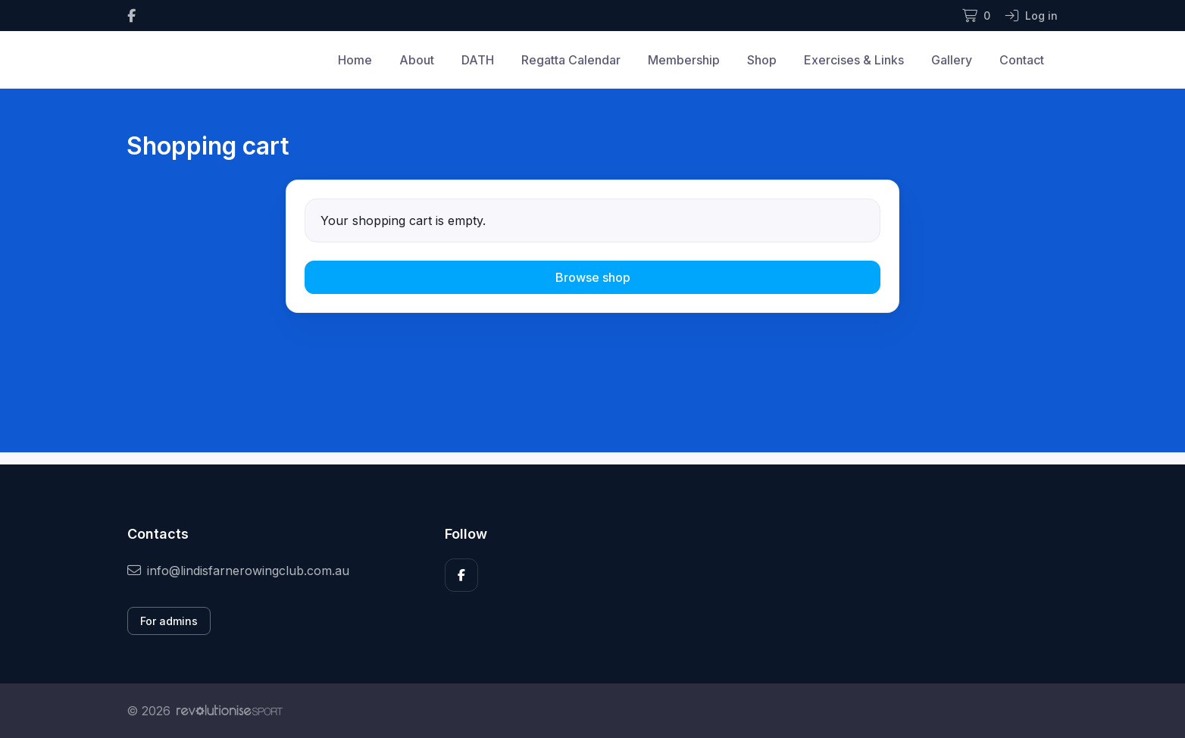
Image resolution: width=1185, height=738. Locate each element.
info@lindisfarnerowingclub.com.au (238, 570)
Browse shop (592, 277)
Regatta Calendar (571, 59)
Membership (684, 59)
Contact (1021, 59)
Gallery (951, 59)
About (416, 59)
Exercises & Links (854, 59)
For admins (169, 620)
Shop (762, 59)
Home (355, 59)
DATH (477, 59)
